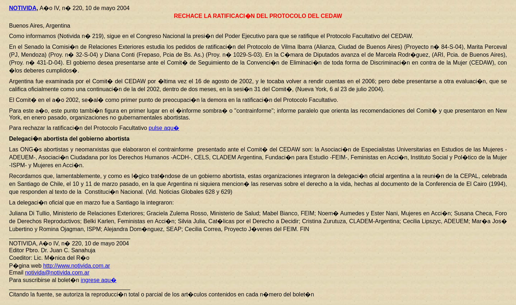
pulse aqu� (164, 128)
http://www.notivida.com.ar (76, 266)
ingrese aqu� (98, 280)
